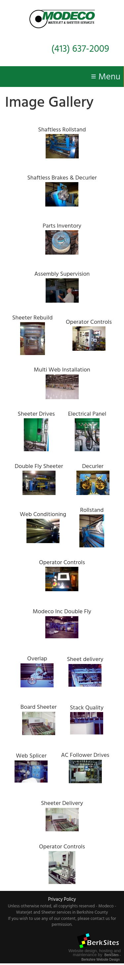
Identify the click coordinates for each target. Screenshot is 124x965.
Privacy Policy (62, 899)
